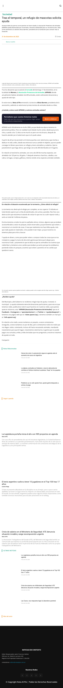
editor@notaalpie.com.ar (17, 662)
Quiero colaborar (51, 119)
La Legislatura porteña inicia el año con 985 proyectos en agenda (30, 434)
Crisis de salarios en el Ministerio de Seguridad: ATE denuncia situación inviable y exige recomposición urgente (28, 533)
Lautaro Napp (5, 486)
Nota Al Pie (5, 436)
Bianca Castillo (10, 42)
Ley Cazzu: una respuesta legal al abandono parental (38, 601)
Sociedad (7, 14)
